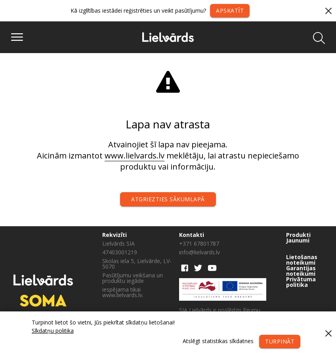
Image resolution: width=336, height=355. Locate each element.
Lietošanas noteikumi (301, 259)
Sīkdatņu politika (53, 330)
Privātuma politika (301, 282)
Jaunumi (297, 240)
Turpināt (279, 341)
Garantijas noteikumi (301, 271)
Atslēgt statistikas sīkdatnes (218, 341)
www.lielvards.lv (134, 155)
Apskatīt (230, 10)
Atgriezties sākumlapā (168, 199)
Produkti (298, 235)
